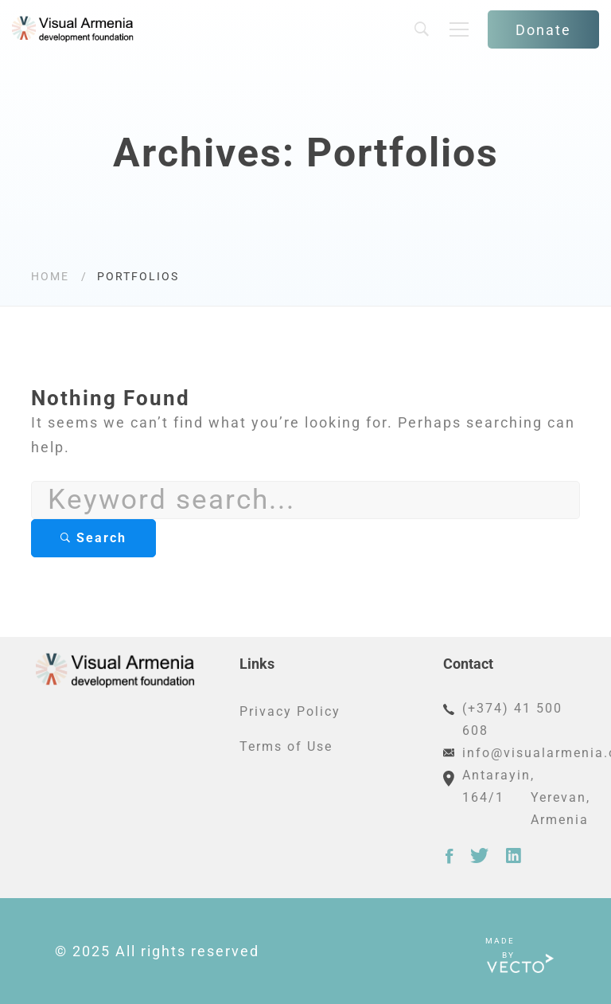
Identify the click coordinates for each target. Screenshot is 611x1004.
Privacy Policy (290, 711)
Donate (543, 29)
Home (50, 276)
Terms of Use (286, 746)
